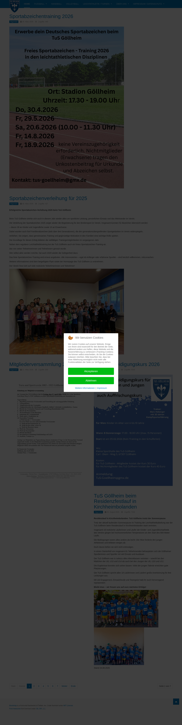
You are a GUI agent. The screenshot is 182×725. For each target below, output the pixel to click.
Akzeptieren (91, 371)
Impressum (102, 388)
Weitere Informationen (85, 388)
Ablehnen (91, 380)
